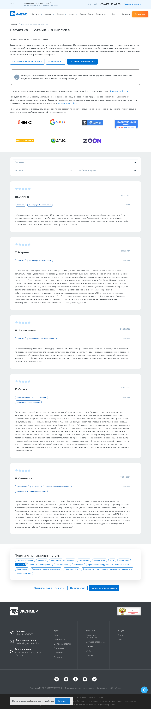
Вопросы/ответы (62, 644)
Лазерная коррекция (25, 560)
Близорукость (45, 565)
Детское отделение (96, 642)
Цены (71, 14)
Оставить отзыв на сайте (82, 61)
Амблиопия (78, 565)
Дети (112, 560)
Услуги (48, 14)
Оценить (133, 613)
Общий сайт (115, 688)
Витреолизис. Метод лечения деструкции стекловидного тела (107, 569)
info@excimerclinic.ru (118, 91)
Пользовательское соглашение (79, 688)
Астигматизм (56, 560)
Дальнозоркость (62, 565)
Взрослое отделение (91, 636)
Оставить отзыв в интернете (27, 61)
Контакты (125, 14)
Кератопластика (71, 569)
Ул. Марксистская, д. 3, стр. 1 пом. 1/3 (28, 653)
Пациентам (101, 14)
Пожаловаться (55, 61)
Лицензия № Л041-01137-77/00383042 (46, 688)
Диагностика (84, 560)
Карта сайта (102, 688)
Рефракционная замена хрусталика (46, 569)
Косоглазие (124, 560)
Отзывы (58, 657)
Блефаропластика (24, 573)
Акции (83, 14)
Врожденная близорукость (98, 565)
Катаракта (42, 560)
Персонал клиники (122, 565)
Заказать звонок (132, 4)
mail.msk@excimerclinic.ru (29, 643)
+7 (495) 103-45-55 (110, 4)
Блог (114, 14)
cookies (30, 701)
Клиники (90, 630)
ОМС (120, 639)
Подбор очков (99, 560)
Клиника (35, 14)
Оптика (60, 14)
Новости (58, 653)
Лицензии (59, 648)
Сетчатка (20, 565)
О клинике (59, 639)
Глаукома (70, 560)
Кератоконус (22, 569)
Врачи (91, 14)
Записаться (140, 14)
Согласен (62, 701)
